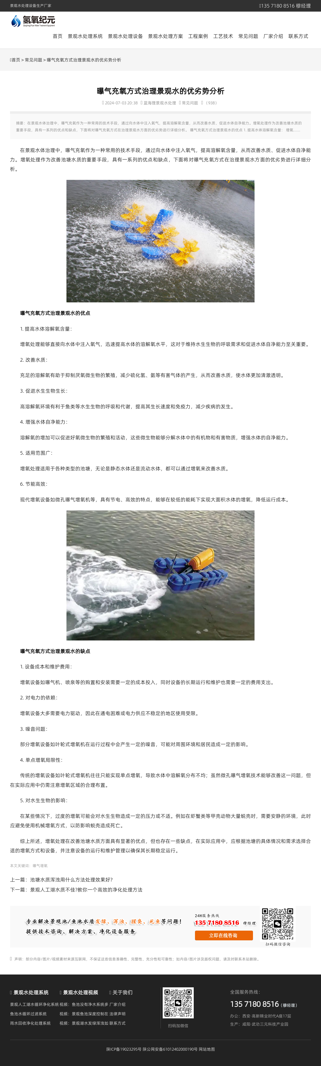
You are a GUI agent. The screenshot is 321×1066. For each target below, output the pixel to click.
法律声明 (117, 1013)
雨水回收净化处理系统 (30, 1023)
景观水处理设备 (125, 36)
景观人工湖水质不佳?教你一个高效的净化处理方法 (86, 889)
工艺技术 (223, 36)
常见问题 (248, 36)
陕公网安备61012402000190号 (170, 1049)
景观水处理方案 (165, 36)
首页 (58, 36)
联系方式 (298, 36)
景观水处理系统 (85, 36)
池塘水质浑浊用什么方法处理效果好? (71, 879)
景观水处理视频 (80, 992)
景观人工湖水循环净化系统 (34, 1004)
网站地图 (207, 1049)
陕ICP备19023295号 (124, 1049)
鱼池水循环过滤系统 (28, 1013)
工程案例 (198, 36)
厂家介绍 (273, 36)
